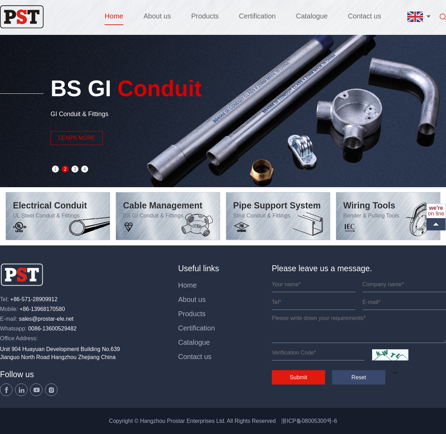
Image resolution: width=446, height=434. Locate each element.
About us (157, 16)
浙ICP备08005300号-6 (309, 421)
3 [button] (75, 169)
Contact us (364, 16)
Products (205, 16)
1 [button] (55, 169)
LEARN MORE (76, 138)
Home (114, 16)
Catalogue (312, 16)
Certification (257, 16)
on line (436, 210)
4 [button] (84, 169)
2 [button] (65, 169)
